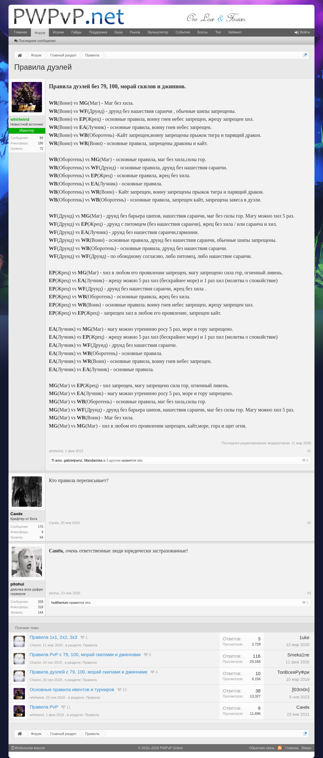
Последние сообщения (35, 41)
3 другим (113, 460)
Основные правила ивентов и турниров (72, 689)
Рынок (135, 32)
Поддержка (98, 32)
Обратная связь (261, 748)
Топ (218, 32)
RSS (280, 748)
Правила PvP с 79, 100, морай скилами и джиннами (85, 654)
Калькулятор (158, 32)
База (118, 32)
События (183, 32)
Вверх (306, 748)
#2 (309, 523)
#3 (309, 593)
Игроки (58, 32)
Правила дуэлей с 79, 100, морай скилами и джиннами (88, 671)
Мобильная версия (28, 748)
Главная (20, 32)
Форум (40, 33)
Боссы (202, 32)
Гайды (76, 32)
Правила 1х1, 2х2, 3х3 (53, 637)
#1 (309, 451)
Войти (302, 32)
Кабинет (235, 32)
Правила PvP (44, 706)
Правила (90, 645)
